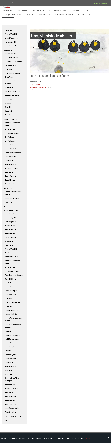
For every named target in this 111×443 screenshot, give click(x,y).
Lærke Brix (9, 99)
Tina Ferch (9, 172)
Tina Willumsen (10, 176)
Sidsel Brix (8, 111)
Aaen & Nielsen (10, 184)
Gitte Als (8, 69)
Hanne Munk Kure (11, 149)
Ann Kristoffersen (11, 54)
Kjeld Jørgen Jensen (12, 95)
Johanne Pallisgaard (12, 91)
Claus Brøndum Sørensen (14, 61)
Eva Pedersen (10, 141)
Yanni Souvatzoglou (12, 198)
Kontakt (85, 3)
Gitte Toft (9, 77)
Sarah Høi (8, 107)
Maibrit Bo (8, 103)
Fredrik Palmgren (11, 145)
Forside (46, 3)
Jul (86, 10)
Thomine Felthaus (11, 168)
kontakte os (34, 90)
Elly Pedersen (10, 137)
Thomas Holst (10, 225)
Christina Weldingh (12, 133)
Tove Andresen (10, 115)
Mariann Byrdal (10, 42)
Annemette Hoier (11, 57)
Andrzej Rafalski (11, 34)
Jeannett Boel (10, 87)
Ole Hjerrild (9, 160)
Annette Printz (10, 129)
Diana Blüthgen (10, 279)
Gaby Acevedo (10, 65)
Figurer (80, 15)
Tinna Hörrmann (11, 180)
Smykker (77, 10)
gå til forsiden (35, 84)
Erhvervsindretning (68, 3)
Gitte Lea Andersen (12, 73)
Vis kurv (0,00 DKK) (101, 3)
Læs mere (87, 438)
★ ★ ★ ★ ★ (8, 3)
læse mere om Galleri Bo (38, 87)
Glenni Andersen (11, 38)
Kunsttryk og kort (63, 15)
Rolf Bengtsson (10, 164)
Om (79, 3)
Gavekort (55, 3)
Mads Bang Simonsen (13, 153)
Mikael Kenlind (10, 46)
